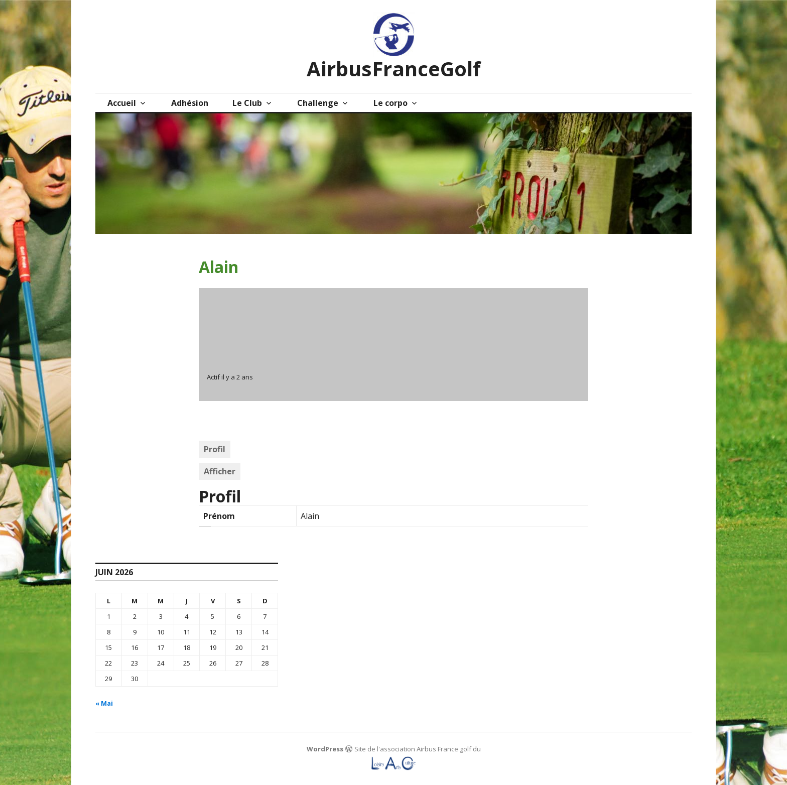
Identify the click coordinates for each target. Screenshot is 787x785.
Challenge (317, 102)
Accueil (121, 102)
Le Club (247, 102)
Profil (214, 449)
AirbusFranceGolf (394, 68)
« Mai (104, 703)
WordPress (325, 748)
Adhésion (189, 102)
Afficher (219, 471)
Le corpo (390, 102)
